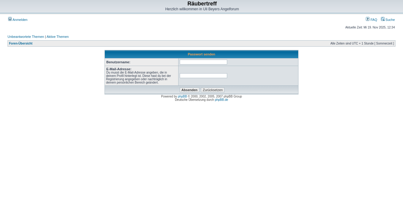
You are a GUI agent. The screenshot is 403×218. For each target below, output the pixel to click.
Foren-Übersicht (20, 43)
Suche (388, 19)
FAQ (371, 19)
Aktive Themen (58, 36)
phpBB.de (221, 99)
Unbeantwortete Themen (26, 36)
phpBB (182, 96)
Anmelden (17, 19)
